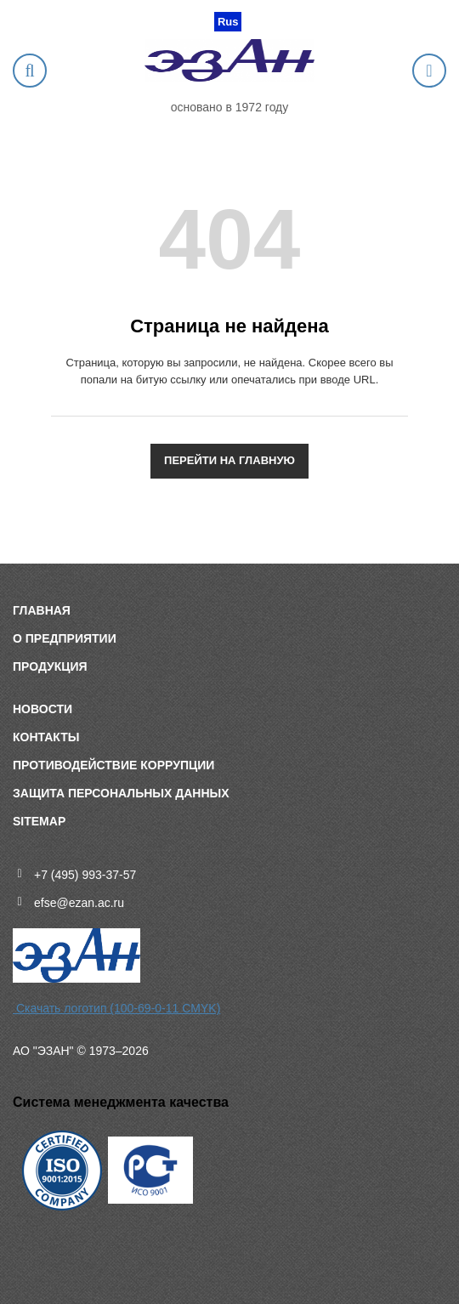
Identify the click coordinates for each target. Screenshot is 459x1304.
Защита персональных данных (121, 793)
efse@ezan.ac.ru (79, 903)
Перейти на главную (229, 460)
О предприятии (64, 638)
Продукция (50, 666)
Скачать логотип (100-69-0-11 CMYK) (116, 1008)
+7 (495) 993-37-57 (85, 875)
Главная (42, 610)
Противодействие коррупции (113, 765)
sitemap (39, 821)
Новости (42, 709)
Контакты (46, 737)
